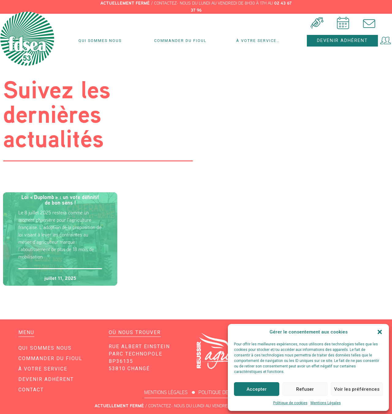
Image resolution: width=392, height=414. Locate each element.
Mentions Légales (326, 403)
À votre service (42, 369)
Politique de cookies (290, 403)
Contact (31, 390)
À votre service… (259, 41)
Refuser (305, 389)
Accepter (257, 389)
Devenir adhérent (46, 379)
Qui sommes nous (101, 41)
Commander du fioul (180, 40)
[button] (380, 332)
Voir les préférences (356, 389)
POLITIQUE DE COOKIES (223, 392)
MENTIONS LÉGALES (166, 392)
